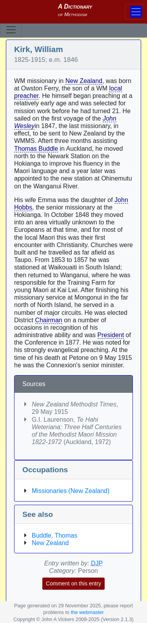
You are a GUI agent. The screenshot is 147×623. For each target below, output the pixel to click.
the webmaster (87, 612)
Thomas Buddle (36, 148)
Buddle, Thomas (54, 535)
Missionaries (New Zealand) (70, 491)
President (111, 335)
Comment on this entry (73, 583)
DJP (97, 563)
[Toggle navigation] (11, 30)
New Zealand (83, 81)
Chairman (48, 320)
